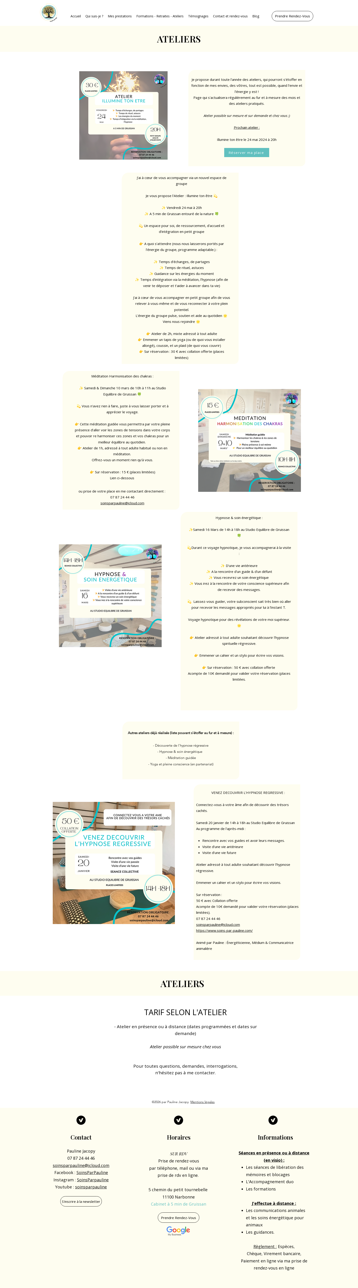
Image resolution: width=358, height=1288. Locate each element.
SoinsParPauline (92, 1172)
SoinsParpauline (93, 1180)
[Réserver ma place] (246, 152)
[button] (94, 16)
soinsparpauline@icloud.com (122, 503)
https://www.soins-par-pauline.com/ (224, 930)
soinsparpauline (91, 1187)
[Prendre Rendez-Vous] (292, 16)
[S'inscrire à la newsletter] (81, 1201)
